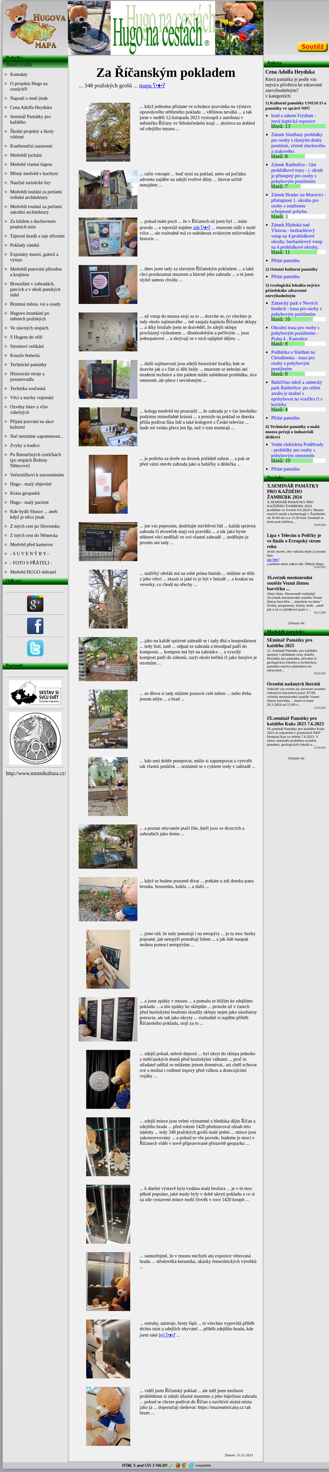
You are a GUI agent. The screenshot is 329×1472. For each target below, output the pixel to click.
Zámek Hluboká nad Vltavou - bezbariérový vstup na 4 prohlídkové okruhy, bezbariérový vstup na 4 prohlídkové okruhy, (296, 236)
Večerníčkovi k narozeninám (37, 474)
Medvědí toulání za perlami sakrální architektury (36, 209)
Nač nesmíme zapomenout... (36, 436)
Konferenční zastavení (31, 146)
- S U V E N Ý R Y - (29, 553)
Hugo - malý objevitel (31, 484)
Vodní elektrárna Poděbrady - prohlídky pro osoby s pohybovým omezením (297, 450)
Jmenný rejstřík (19, 64)
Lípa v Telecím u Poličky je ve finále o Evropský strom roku (294, 541)
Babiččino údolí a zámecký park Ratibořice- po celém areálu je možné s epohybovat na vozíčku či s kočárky (296, 393)
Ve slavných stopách (29, 327)
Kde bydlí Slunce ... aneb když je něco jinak (33, 514)
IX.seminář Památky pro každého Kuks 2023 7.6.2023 (295, 721)
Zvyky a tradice (24, 445)
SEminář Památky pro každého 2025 (289, 642)
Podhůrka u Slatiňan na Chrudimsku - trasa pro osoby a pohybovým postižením (293, 360)
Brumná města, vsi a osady (35, 304)
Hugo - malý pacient (29, 502)
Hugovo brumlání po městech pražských (29, 315)
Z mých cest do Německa (34, 535)
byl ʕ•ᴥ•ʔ (167, 1335)
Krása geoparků (25, 493)
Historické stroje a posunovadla (27, 376)
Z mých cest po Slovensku (35, 526)
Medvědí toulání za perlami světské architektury (36, 194)
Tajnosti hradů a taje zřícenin (37, 236)
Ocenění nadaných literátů (293, 683)
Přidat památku (285, 260)
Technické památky (28, 364)
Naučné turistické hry (30, 182)
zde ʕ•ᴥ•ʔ (202, 227)
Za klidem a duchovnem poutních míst (32, 224)
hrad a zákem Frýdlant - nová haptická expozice (293, 118)
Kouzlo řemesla (25, 355)
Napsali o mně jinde (29, 98)
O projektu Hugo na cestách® (29, 86)
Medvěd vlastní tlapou (31, 164)
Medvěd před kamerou (31, 544)
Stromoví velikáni (27, 346)
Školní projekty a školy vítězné (32, 134)
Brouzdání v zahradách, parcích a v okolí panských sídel (35, 289)
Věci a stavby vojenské (32, 397)
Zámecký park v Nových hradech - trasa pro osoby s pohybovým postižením (296, 308)
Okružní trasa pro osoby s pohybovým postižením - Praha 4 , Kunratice (295, 333)
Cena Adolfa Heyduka (31, 107)
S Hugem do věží (26, 337)
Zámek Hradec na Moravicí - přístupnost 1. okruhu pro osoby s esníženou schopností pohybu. (298, 203)
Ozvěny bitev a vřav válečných (29, 409)
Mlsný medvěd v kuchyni (34, 173)
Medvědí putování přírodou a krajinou (36, 271)
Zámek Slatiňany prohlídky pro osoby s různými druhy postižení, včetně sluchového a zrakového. (298, 143)
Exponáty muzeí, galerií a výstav (34, 257)
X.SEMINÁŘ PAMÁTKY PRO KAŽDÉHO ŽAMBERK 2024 (293, 491)
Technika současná (27, 388)
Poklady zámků (24, 245)
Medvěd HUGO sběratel (33, 572)
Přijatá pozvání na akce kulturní (32, 424)
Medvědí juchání (26, 155)
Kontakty (19, 74)
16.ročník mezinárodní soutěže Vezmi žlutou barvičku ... (289, 583)
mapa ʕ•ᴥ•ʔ (152, 85)
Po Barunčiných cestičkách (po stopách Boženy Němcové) (35, 460)
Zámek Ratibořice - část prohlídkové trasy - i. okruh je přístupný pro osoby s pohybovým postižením (297, 173)
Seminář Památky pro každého (30, 119)
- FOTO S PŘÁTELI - (31, 562)
